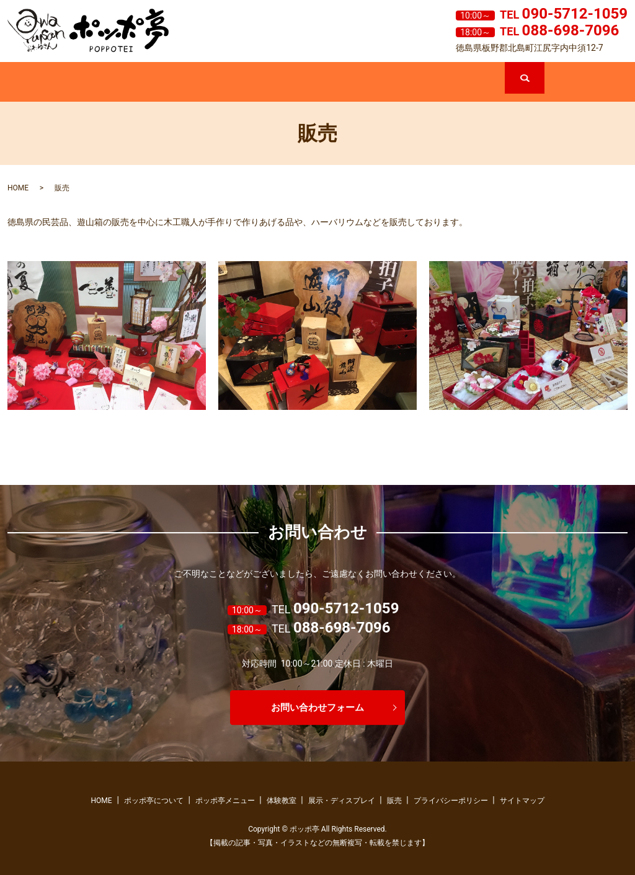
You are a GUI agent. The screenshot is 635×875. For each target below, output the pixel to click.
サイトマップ (522, 800)
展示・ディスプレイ (380, 82)
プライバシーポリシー (451, 800)
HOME (18, 188)
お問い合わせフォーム (317, 707)
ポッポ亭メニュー (214, 82)
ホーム (49, 82)
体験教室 (297, 82)
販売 (463, 82)
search (543, 67)
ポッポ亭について (132, 82)
